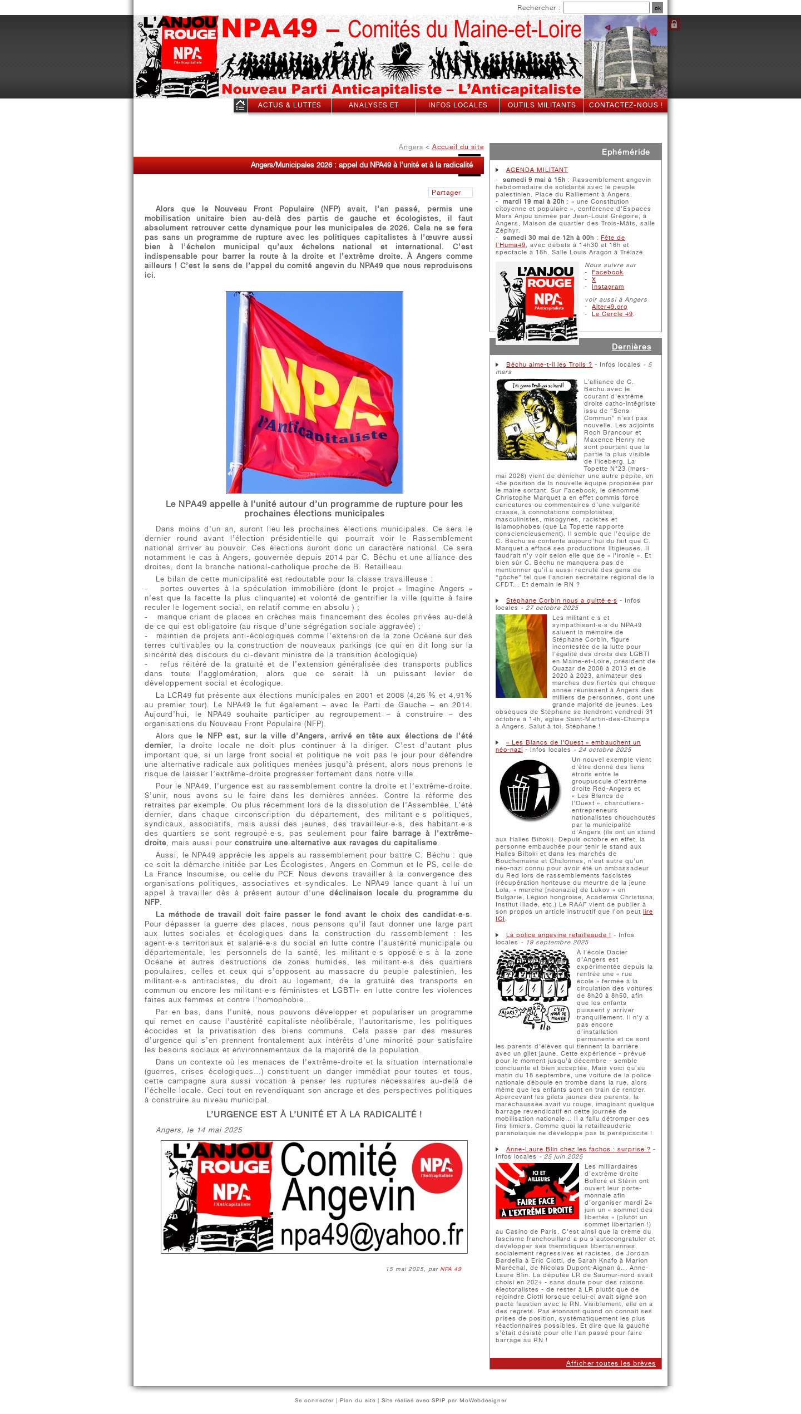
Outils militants (542, 105)
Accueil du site (458, 147)
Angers (411, 147)
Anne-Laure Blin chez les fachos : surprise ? (578, 1149)
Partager (446, 192)
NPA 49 (451, 1268)
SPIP (439, 1400)
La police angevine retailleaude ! (558, 935)
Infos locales (458, 105)
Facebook (608, 272)
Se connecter (674, 24)
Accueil (241, 107)
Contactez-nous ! (626, 105)
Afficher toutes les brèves (611, 1363)
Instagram (608, 286)
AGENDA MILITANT (537, 170)
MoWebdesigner (483, 1400)
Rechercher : (539, 8)
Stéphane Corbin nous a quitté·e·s (561, 600)
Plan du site (357, 1400)
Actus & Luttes (290, 105)
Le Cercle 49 (612, 314)
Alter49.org (609, 307)
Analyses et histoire (374, 112)
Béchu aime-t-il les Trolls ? (549, 364)
